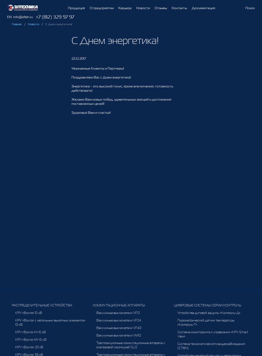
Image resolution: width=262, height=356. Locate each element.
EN (9, 17)
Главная (17, 24)
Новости (143, 10)
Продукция (76, 8)
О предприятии (102, 8)
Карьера (125, 8)
